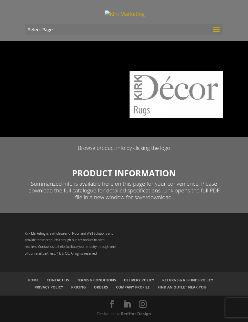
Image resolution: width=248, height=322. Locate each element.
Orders (101, 287)
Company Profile (133, 287)
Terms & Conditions (96, 280)
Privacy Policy (49, 287)
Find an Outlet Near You (182, 287)
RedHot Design (136, 314)
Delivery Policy (139, 280)
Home (33, 280)
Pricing (78, 287)
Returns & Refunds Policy (187, 280)
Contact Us (57, 280)
